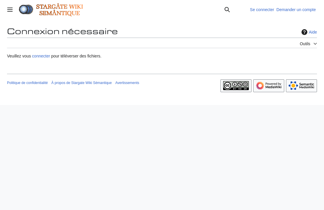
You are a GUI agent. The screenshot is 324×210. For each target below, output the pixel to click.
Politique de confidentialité (27, 83)
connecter (41, 56)
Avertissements (127, 83)
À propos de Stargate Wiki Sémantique (81, 83)
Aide (308, 32)
